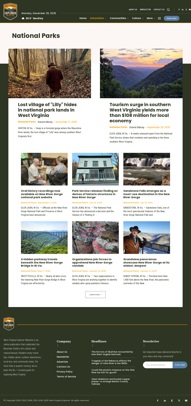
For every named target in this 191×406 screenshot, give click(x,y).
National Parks (27, 122)
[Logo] (10, 11)
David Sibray (45, 122)
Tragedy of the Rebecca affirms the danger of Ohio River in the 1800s (111, 362)
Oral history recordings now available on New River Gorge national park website (42, 194)
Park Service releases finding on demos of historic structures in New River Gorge (95, 194)
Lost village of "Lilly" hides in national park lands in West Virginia (47, 110)
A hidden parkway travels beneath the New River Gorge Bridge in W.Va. (42, 262)
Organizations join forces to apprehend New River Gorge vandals (92, 262)
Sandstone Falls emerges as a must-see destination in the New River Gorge (146, 194)
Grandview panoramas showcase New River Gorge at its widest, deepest (146, 262)
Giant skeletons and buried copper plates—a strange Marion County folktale (110, 382)
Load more (95, 294)
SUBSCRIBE (180, 364)
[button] (168, 9)
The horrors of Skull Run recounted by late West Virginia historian (112, 353)
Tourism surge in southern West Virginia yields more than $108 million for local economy (140, 113)
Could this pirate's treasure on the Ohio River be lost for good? (113, 371)
